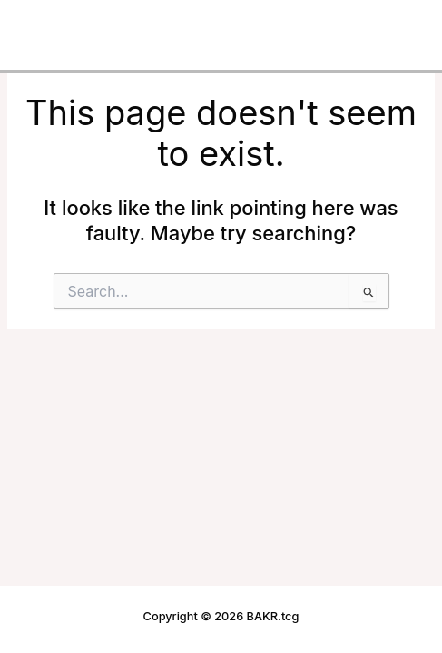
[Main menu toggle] (400, 24)
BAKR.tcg (61, 23)
